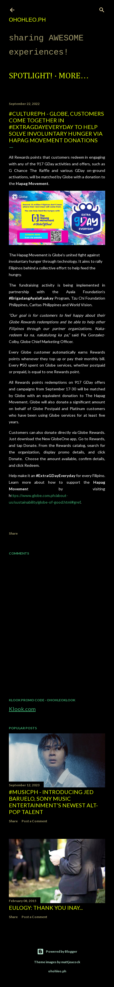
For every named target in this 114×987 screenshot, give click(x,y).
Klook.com (22, 708)
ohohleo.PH (27, 20)
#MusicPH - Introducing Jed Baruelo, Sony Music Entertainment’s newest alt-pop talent (53, 801)
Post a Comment (34, 821)
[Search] (102, 8)
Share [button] (13, 533)
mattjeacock (70, 962)
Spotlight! (31, 76)
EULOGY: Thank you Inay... (46, 907)
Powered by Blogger (57, 951)
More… (74, 76)
